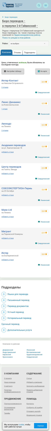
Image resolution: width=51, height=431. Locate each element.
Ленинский (44, 114)
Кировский (7, 355)
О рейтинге (8, 386)
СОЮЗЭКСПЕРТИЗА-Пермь (16, 188)
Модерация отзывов (34, 415)
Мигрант (6, 231)
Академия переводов (13, 145)
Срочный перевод (10, 324)
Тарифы (7, 413)
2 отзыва (4, 87)
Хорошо (40, 426)
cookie (21, 425)
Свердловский (44, 93)
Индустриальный (9, 352)
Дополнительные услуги (19, 330)
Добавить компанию (34, 382)
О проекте (8, 378)
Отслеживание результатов (9, 408)
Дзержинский (8, 350)
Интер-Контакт (9, 80)
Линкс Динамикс (11, 102)
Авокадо (6, 123)
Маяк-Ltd (6, 209)
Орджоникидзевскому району (27, 35)
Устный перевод (15, 312)
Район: (5, 43)
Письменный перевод (18, 300)
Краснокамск (8, 357)
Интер (4, 253)
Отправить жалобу (33, 411)
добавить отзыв (7, 152)
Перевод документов (18, 306)
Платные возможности (13, 404)
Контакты (30, 404)
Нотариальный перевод (19, 318)
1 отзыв (4, 109)
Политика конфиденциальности (12, 391)
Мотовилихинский (33, 352)
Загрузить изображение (35, 386)
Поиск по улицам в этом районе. (16, 38)
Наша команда (9, 382)
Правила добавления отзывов (34, 391)
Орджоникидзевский (34, 355)
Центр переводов (11, 166)
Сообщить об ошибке (34, 408)
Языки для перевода (17, 294)
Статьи (29, 378)
